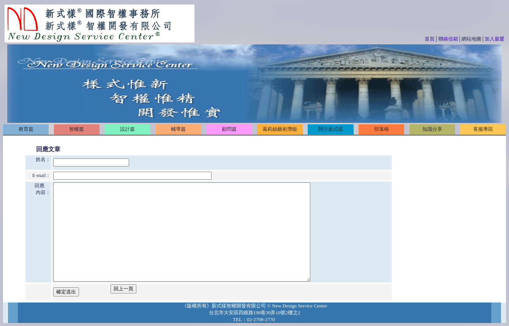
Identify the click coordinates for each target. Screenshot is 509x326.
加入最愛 (494, 39)
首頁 (430, 39)
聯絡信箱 (448, 39)
